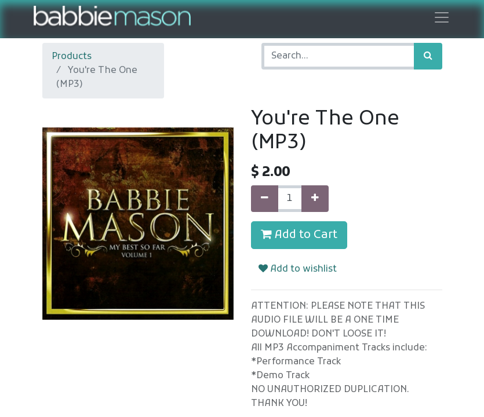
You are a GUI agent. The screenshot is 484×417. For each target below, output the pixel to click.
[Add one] (315, 198)
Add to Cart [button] (299, 235)
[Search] (428, 56)
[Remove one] (264, 198)
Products (72, 57)
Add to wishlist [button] (298, 269)
